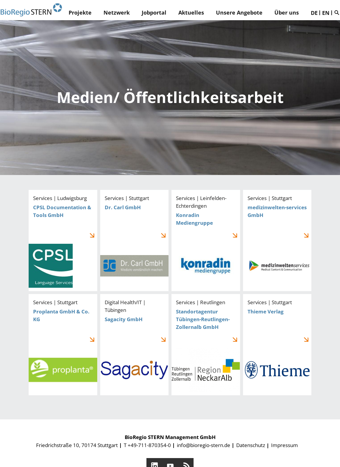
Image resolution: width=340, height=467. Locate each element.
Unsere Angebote (239, 12)
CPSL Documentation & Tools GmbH (63, 240)
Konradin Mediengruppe (206, 240)
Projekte (80, 12)
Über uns (286, 12)
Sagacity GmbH (134, 344)
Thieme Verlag (277, 344)
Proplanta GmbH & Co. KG (63, 344)
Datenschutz (250, 445)
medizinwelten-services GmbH (277, 240)
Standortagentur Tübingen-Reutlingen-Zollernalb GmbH (206, 344)
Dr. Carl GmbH (134, 240)
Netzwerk (116, 12)
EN (326, 12)
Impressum (284, 445)
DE (314, 12)
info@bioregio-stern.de (203, 445)
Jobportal (154, 12)
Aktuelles (191, 12)
